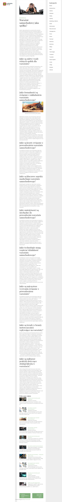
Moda (50, 23)
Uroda (50, 62)
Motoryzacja (22, 18)
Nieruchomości (52, 28)
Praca (50, 34)
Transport (51, 54)
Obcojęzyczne (52, 31)
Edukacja (51, 13)
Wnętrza (51, 67)
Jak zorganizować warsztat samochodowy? (33, 464)
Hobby (50, 16)
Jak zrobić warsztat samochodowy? (35, 446)
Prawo (50, 36)
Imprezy (51, 18)
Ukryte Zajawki (52, 59)
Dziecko (51, 10)
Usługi (50, 64)
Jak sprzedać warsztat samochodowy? (32, 428)
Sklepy (50, 46)
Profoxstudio (10, 499)
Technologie (52, 51)
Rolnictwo (51, 41)
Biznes (50, 5)
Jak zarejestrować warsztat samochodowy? (33, 418)
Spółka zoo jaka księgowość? (34, 482)
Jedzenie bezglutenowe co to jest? (24, 496)
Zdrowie (51, 69)
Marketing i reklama (53, 21)
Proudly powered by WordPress (6, 497)
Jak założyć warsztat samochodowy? (32, 408)
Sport (50, 49)
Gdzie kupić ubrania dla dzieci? (39, 496)
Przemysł (51, 39)
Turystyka (51, 57)
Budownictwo (52, 8)
